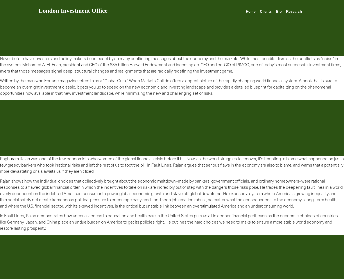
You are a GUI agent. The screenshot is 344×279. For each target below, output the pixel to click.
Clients (266, 11)
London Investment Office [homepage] (73, 10)
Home (250, 11)
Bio (279, 11)
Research (294, 11)
